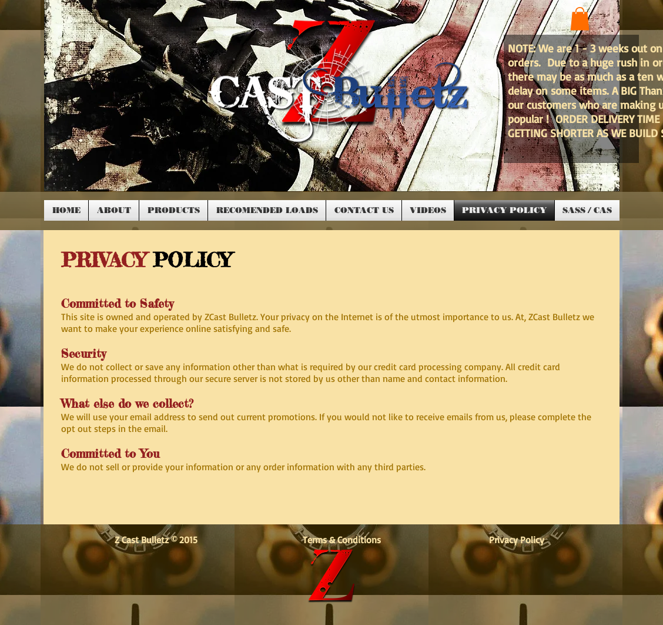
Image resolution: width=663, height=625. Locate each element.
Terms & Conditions (348, 540)
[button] (580, 18)
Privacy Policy (516, 540)
